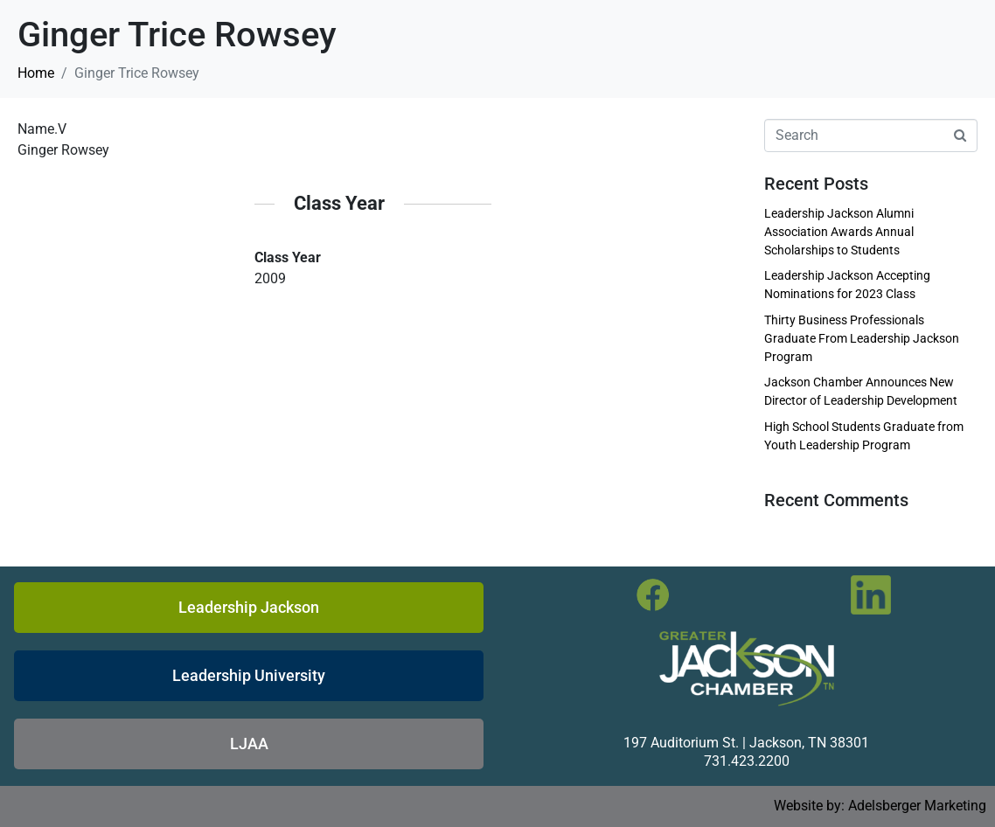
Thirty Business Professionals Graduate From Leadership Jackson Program (861, 338)
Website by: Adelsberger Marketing (880, 805)
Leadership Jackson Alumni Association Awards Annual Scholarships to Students (839, 231)
